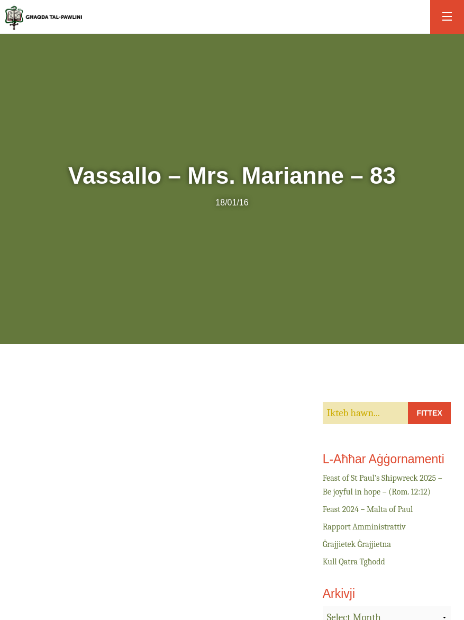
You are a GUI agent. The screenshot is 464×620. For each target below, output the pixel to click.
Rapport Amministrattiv (364, 527)
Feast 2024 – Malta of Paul (368, 509)
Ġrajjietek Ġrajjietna (357, 544)
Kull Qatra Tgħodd (354, 562)
